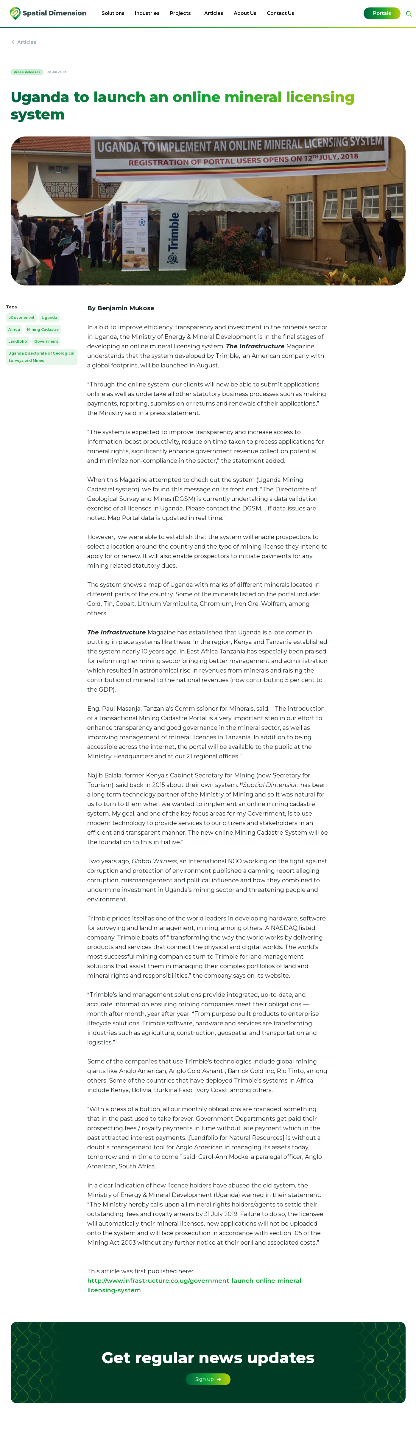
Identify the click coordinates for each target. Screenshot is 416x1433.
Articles (213, 13)
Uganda (49, 317)
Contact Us (280, 13)
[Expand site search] (408, 14)
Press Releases (27, 72)
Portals (382, 13)
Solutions (113, 13)
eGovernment (21, 317)
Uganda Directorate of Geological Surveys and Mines (41, 357)
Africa (14, 329)
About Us (245, 13)
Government (46, 341)
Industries (147, 13)
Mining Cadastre (43, 329)
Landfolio (17, 341)
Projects (180, 13)
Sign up (208, 1379)
